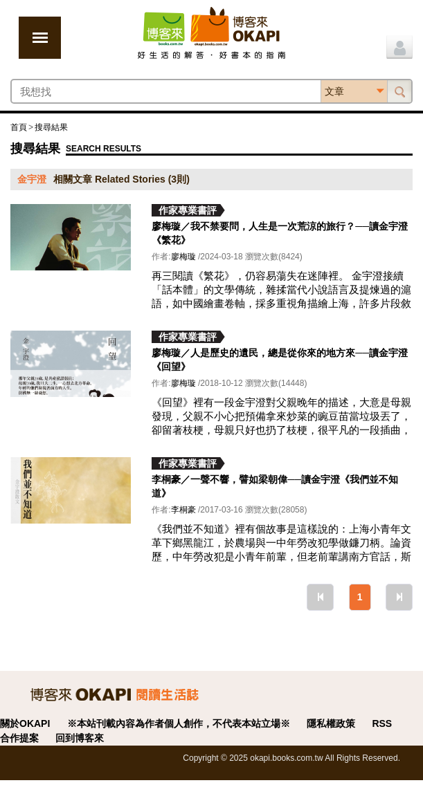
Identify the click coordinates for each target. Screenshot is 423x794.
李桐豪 (183, 510)
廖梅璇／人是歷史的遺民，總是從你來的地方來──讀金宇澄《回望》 (280, 359)
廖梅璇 (183, 256)
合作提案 (19, 738)
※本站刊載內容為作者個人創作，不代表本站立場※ (178, 723)
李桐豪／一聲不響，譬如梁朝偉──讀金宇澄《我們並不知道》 (275, 486)
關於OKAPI (25, 723)
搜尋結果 (51, 127)
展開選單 (40, 38)
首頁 (18, 127)
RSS (382, 723)
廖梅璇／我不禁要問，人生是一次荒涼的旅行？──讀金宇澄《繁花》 (280, 233)
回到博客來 (79, 738)
